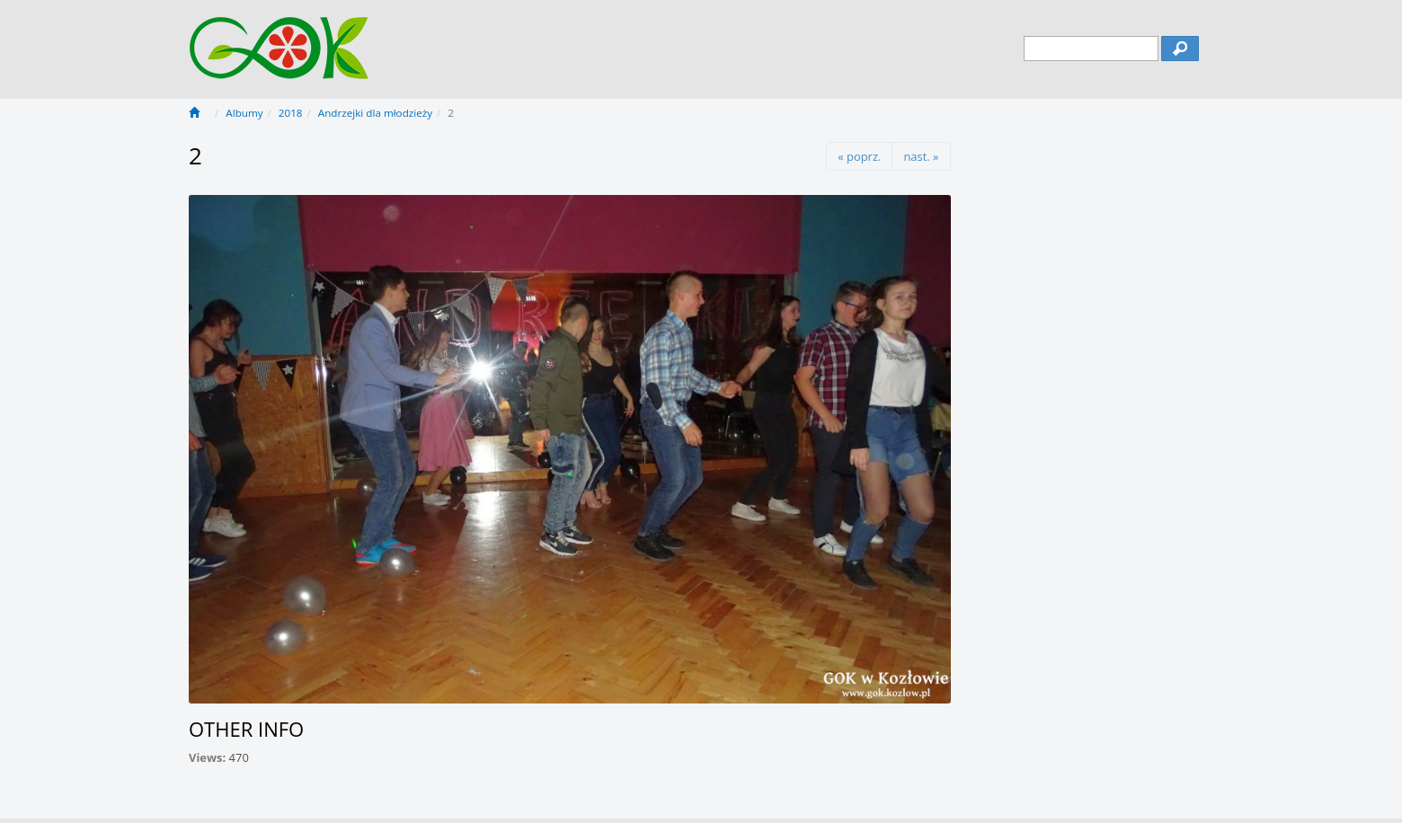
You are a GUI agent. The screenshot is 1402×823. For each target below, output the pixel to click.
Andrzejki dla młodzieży (375, 112)
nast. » (920, 156)
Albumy (244, 112)
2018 (291, 112)
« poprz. (859, 156)
